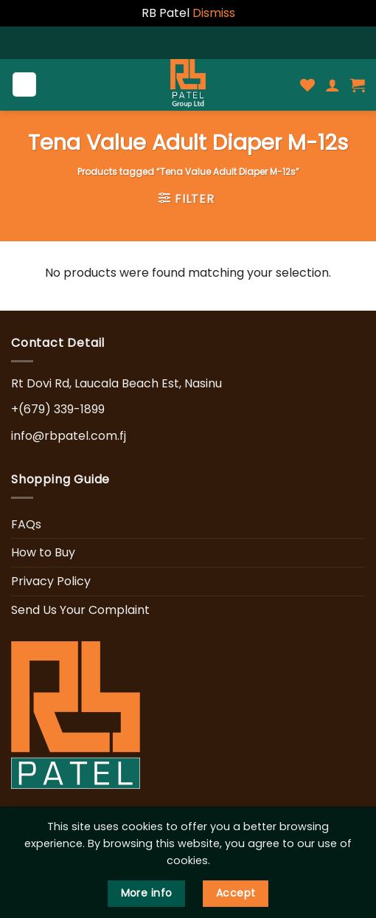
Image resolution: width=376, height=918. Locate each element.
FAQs (26, 524)
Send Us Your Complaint (80, 609)
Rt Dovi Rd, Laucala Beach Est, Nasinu (116, 383)
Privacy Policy (51, 581)
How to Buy (43, 552)
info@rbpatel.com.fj (68, 435)
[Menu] (25, 84)
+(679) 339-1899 (58, 409)
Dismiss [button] (213, 12)
